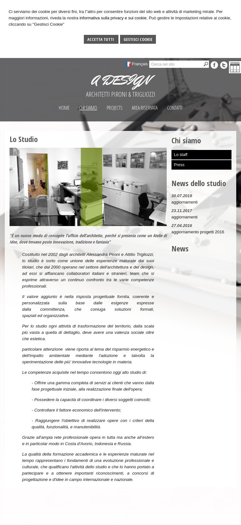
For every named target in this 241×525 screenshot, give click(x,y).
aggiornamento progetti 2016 (197, 232)
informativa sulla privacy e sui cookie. (113, 18)
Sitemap (204, 518)
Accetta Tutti (101, 39)
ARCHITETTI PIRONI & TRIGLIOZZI (120, 94)
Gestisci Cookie (138, 39)
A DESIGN (121, 80)
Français (140, 64)
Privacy (220, 518)
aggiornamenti (184, 202)
